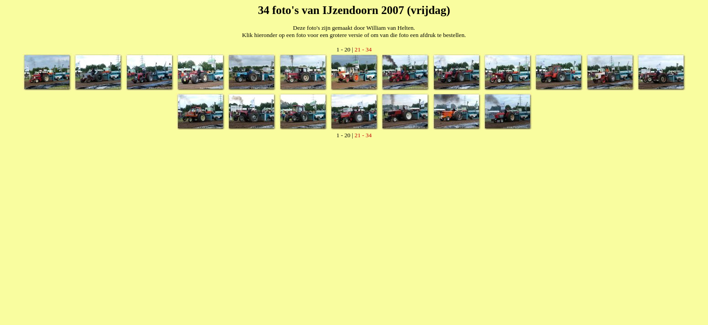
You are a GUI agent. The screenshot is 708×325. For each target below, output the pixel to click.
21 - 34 (363, 49)
